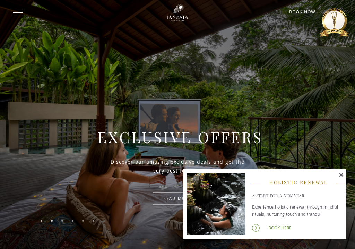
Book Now (302, 12)
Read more (177, 198)
